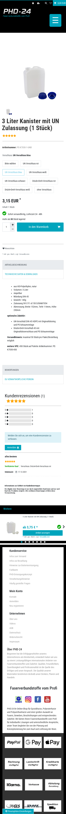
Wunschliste (8, 248)
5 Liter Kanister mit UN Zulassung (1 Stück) (38, 516)
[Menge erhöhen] (12, 224)
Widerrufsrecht (15, 636)
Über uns (13, 618)
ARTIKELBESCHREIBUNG (16, 264)
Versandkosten (24, 254)
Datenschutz (15, 632)
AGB (11, 627)
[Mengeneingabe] (6, 226)
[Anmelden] (33, 3)
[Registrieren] (38, 3)
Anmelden (14, 601)
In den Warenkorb (44, 226)
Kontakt (12, 596)
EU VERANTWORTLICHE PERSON (19, 379)
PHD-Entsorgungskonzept (20, 574)
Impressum (14, 641)
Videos (12, 623)
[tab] (33, 264)
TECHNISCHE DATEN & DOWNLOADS (21, 274)
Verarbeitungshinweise (19, 578)
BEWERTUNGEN (12, 369)
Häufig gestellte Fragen (19, 583)
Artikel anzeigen (43, 532)
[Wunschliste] (50, 3)
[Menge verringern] (12, 229)
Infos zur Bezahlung (18, 560)
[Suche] (46, 3)
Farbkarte (13, 569)
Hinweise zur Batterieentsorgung (23, 565)
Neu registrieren (16, 605)
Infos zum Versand (17, 556)
